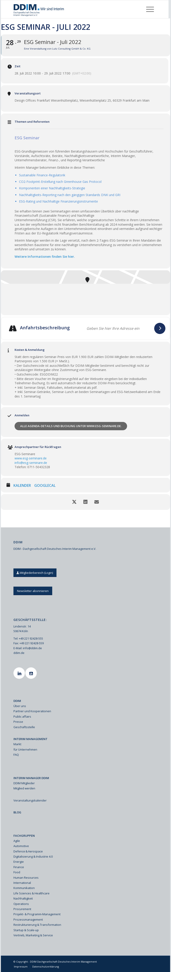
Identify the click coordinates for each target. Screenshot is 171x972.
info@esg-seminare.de (31, 463)
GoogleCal (45, 485)
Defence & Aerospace (28, 851)
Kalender (22, 485)
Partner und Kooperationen (32, 711)
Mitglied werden (24, 788)
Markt (17, 744)
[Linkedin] (19, 673)
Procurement (22, 909)
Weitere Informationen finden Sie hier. (45, 256)
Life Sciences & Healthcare (31, 893)
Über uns (19, 706)
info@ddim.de (32, 648)
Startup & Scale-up (26, 930)
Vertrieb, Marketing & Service (33, 935)
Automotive (21, 846)
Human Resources (26, 878)
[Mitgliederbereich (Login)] (34, 572)
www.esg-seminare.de (31, 458)
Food (16, 872)
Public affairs (22, 716)
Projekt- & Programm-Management (37, 914)
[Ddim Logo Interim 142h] (70, 9)
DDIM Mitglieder (24, 783)
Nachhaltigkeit (23, 898)
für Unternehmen (25, 749)
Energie (18, 862)
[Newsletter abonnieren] (32, 591)
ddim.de (18, 653)
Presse (18, 722)
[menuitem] (150, 9)
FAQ (16, 755)
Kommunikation (24, 888)
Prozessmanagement (28, 919)
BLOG (17, 812)
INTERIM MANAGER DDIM (31, 778)
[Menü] (150, 9)
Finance (18, 867)
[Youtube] (31, 673)
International (22, 883)
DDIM (17, 701)
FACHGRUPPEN (24, 836)
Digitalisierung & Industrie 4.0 (33, 856)
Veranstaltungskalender (30, 800)
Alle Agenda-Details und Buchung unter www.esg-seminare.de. (70, 426)
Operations (21, 904)
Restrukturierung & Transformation (37, 925)
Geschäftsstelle (24, 727)
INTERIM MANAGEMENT (30, 739)
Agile (16, 841)
